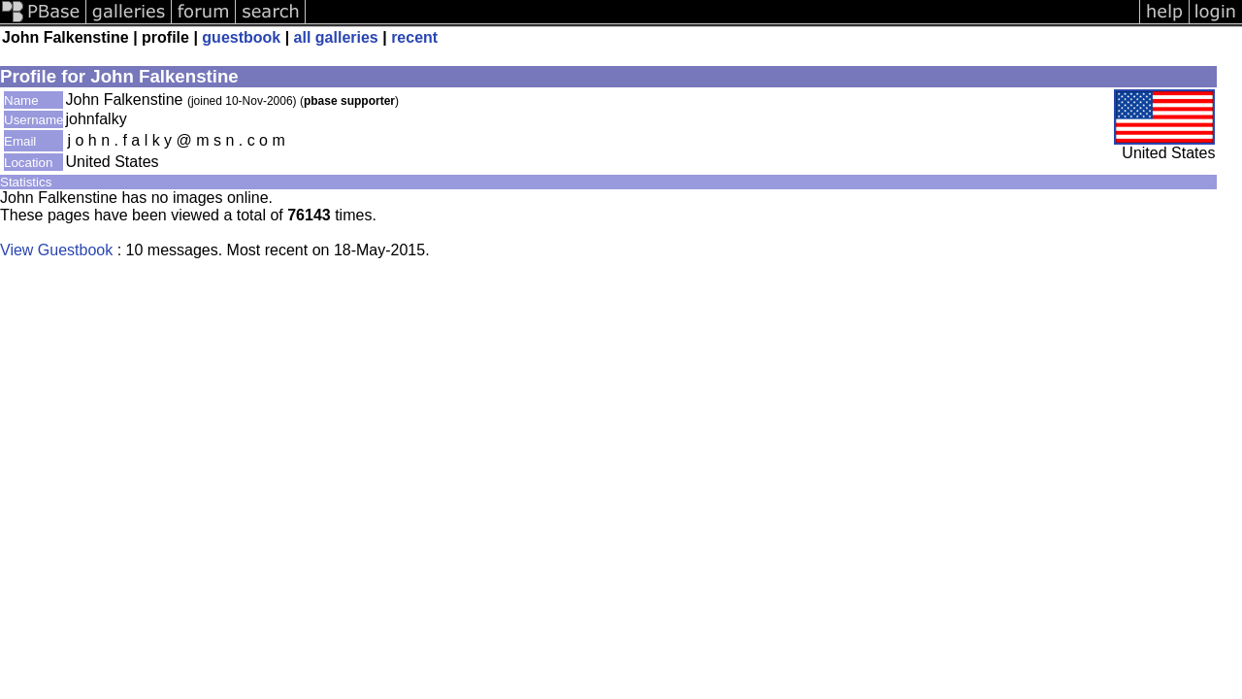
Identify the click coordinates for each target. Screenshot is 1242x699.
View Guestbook (56, 250)
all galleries (336, 37)
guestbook (241, 37)
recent (414, 37)
